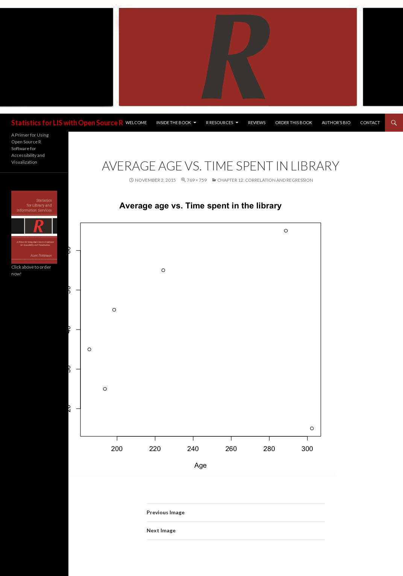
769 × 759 (197, 180)
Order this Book (293, 122)
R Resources (219, 122)
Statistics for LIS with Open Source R (67, 123)
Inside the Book (173, 122)
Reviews (256, 122)
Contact (370, 122)
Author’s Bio (336, 122)
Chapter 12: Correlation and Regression (265, 180)
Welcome (136, 122)
